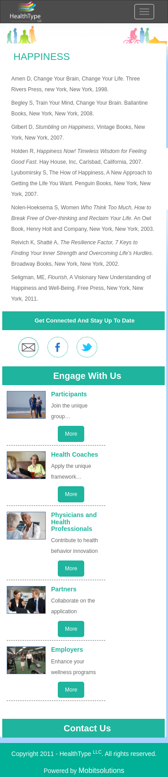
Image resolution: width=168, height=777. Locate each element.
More (71, 434)
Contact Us (87, 728)
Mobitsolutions (101, 770)
